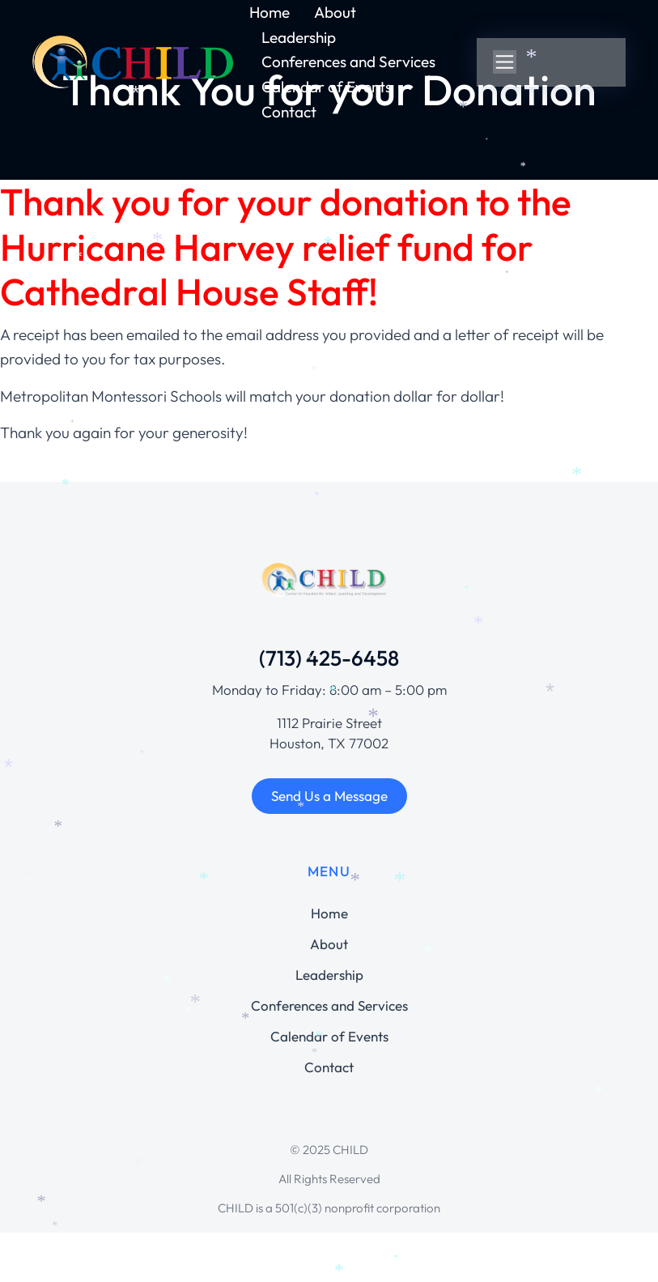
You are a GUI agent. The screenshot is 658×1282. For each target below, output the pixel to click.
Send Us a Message (329, 795)
